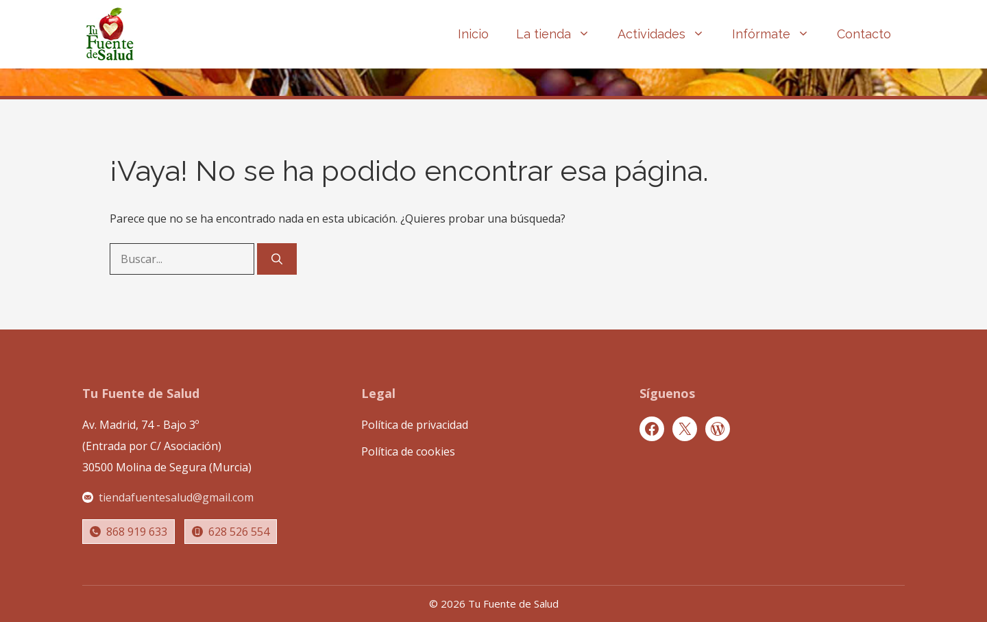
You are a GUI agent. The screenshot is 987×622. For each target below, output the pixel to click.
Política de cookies (408, 451)
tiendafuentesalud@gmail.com (176, 497)
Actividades (668, 34)
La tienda (560, 34)
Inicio (473, 34)
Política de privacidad (414, 424)
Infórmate (777, 34)
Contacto (864, 34)
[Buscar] (277, 259)
